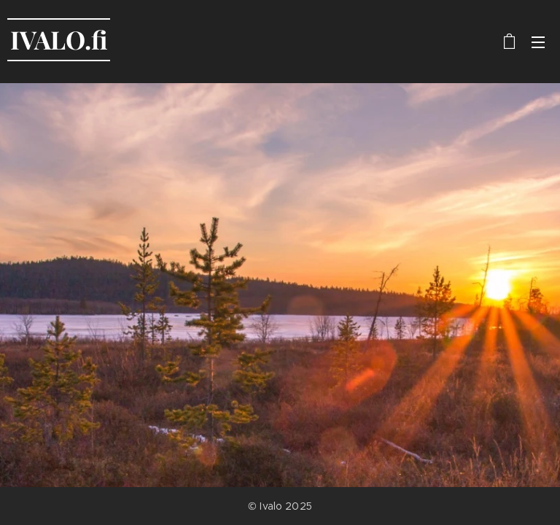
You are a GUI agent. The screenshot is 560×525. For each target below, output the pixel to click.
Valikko (538, 42)
